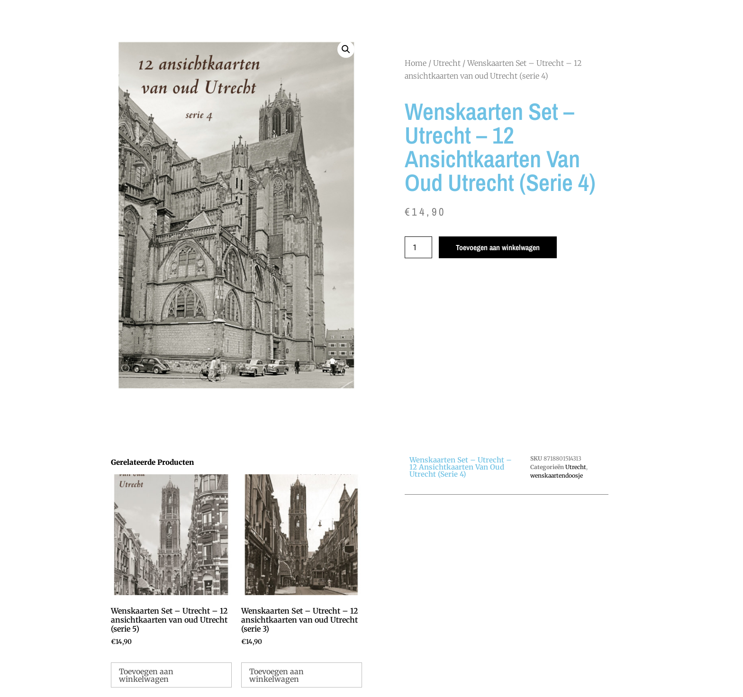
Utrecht (447, 63)
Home (415, 63)
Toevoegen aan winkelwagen (498, 247)
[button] (345, 49)
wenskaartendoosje (556, 475)
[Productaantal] (418, 247)
